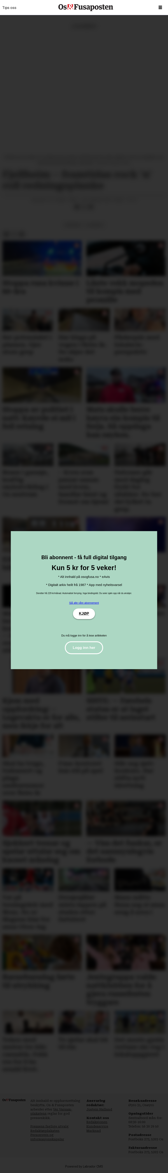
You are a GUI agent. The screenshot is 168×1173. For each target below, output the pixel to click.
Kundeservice (97, 1126)
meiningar (73, 225)
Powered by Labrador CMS (84, 1166)
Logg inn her (84, 648)
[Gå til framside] (85, 8)
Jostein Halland (99, 1109)
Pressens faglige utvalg (49, 1126)
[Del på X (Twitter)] (83, 207)
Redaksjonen (96, 1122)
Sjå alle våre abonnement (84, 602)
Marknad (93, 1130)
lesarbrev (94, 225)
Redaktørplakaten (45, 1130)
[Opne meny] (160, 7)
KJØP (84, 613)
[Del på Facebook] (77, 207)
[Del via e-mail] (91, 207)
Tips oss (9, 7)
